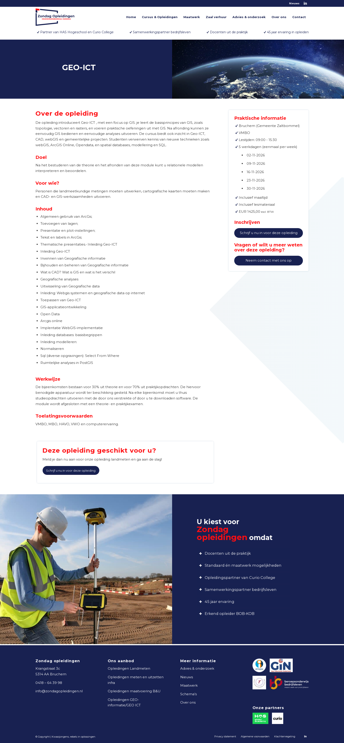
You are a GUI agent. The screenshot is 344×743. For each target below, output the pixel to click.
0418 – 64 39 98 (48, 683)
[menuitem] (293, 3)
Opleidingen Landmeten (129, 668)
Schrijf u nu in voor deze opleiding (269, 233)
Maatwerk (189, 685)
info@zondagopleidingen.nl (59, 691)
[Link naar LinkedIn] (305, 3)
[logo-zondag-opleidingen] (54, 17)
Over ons (188, 702)
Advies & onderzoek (197, 668)
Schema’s (188, 694)
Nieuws (294, 3)
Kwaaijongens (60, 736)
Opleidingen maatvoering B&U (134, 691)
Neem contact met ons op (269, 260)
